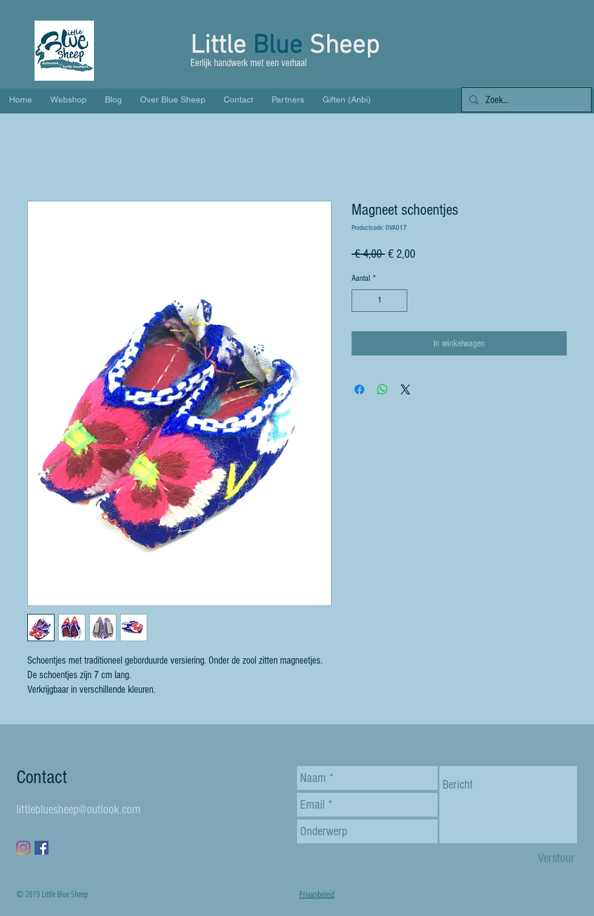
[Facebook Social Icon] (41, 848)
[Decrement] (361, 300)
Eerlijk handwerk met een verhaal (249, 63)
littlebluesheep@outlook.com (78, 810)
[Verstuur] (556, 858)
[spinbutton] (379, 300)
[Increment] (397, 300)
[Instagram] (23, 848)
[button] (571, 57)
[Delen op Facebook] (359, 389)
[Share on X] (405, 389)
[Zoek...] (526, 100)
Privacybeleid (317, 894)
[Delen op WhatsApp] (382, 389)
